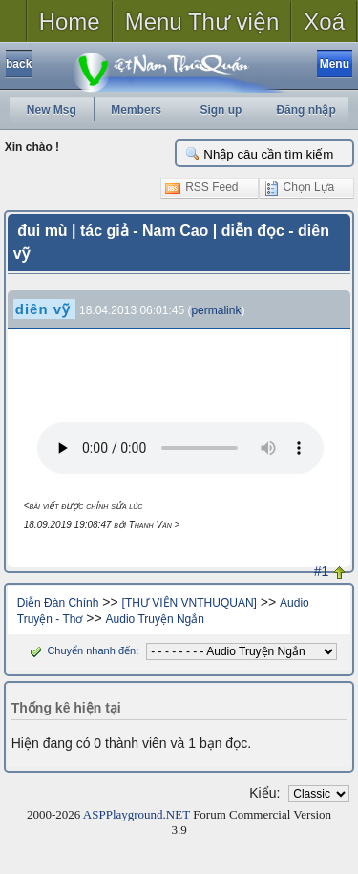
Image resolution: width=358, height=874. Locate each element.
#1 (321, 571)
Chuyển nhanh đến (81, 650)
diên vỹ (43, 309)
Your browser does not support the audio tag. (180, 448)
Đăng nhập (305, 110)
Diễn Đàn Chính (58, 602)
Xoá (324, 21)
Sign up (221, 110)
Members (136, 110)
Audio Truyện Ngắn (155, 619)
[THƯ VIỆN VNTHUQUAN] (189, 602)
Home (69, 21)
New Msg (51, 110)
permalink (216, 310)
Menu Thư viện (202, 21)
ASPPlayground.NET (136, 814)
